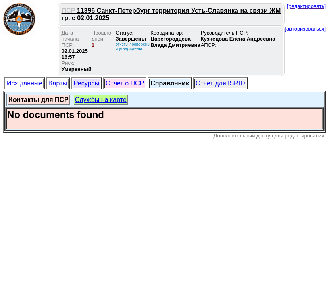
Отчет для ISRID (220, 83)
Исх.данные (24, 83)
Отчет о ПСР (125, 83)
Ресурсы (86, 83)
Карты (58, 83)
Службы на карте (101, 99)
